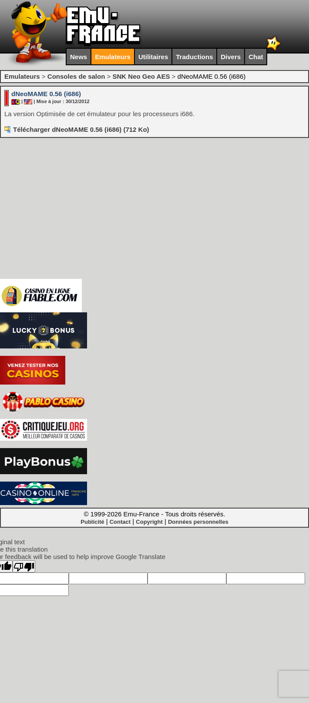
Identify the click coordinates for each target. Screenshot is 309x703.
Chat (256, 56)
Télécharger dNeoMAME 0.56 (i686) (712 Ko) (81, 129)
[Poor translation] (24, 566)
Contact (120, 522)
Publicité (92, 522)
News (78, 56)
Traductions (194, 56)
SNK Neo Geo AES (141, 76)
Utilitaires (153, 56)
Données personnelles (198, 522)
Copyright (149, 522)
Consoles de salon (76, 76)
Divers (231, 56)
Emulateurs (113, 56)
